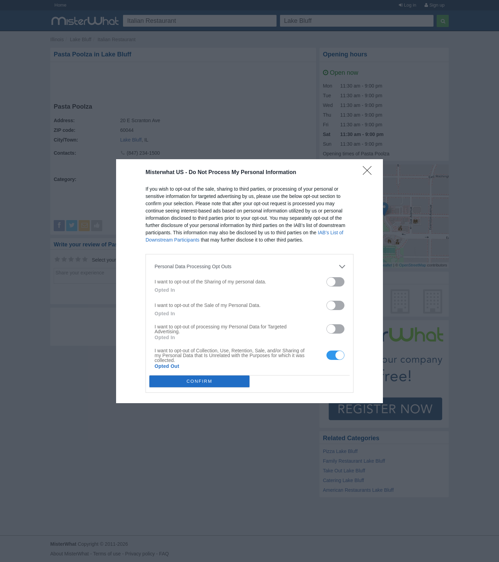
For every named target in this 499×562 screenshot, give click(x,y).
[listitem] (249, 266)
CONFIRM (199, 381)
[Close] (369, 172)
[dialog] (249, 281)
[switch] (335, 282)
